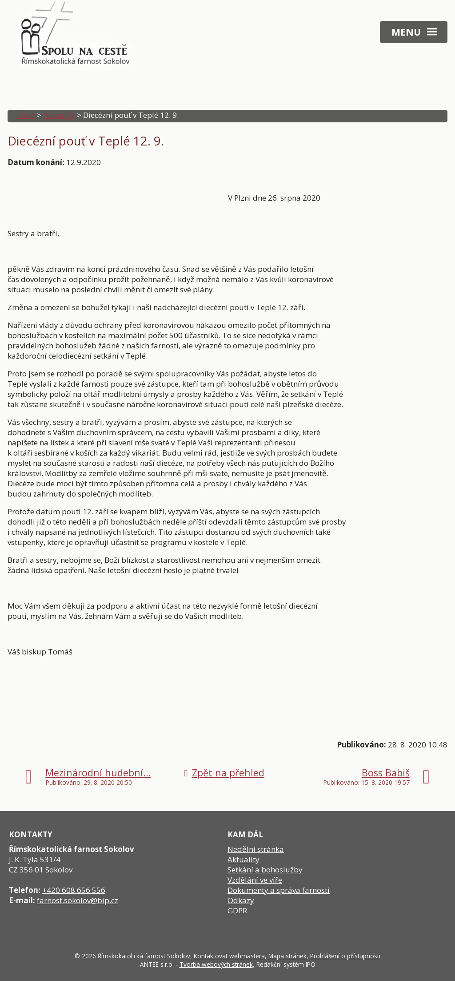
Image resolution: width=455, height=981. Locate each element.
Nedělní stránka (256, 849)
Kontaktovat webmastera (229, 956)
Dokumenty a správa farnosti (279, 890)
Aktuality (59, 115)
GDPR (237, 910)
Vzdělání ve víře (255, 880)
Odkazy (241, 900)
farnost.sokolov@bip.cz (77, 900)
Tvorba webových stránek (216, 964)
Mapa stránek (287, 956)
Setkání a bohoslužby (265, 869)
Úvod (25, 115)
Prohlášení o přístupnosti (345, 956)
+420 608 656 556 (73, 890)
